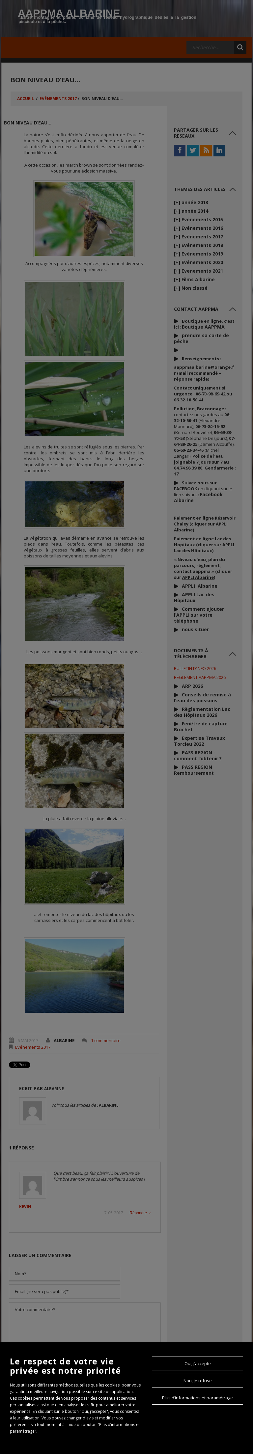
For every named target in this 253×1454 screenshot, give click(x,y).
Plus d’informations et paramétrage (197, 1398)
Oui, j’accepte (197, 1363)
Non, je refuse (197, 1381)
